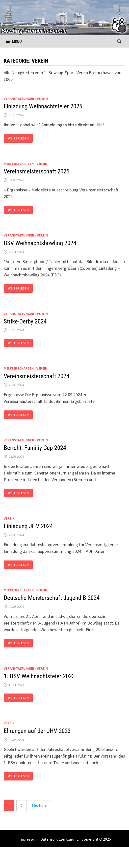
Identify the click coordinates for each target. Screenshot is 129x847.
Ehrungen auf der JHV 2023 (37, 730)
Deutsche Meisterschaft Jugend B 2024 (52, 597)
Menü (14, 41)
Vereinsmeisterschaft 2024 (36, 376)
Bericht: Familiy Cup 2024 (35, 447)
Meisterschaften (19, 163)
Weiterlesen (20, 138)
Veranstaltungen (19, 98)
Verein (42, 98)
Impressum (28, 839)
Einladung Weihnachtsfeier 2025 (43, 106)
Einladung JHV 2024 (28, 526)
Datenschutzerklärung (59, 839)
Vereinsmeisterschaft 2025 (36, 171)
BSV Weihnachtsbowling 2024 (40, 243)
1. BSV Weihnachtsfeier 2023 (39, 676)
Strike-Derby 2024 (25, 321)
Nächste (39, 806)
